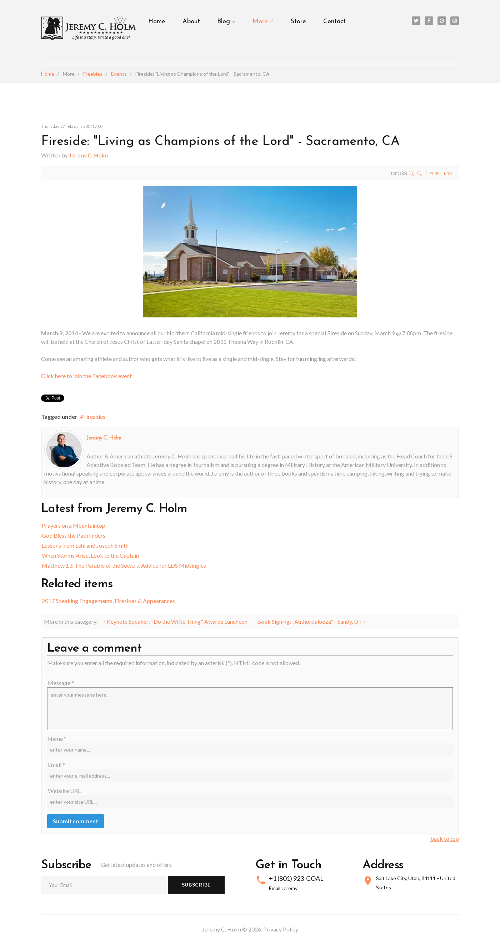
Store (298, 21)
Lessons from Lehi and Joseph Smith (85, 545)
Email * (56, 764)
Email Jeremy (283, 888)
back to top (444, 838)
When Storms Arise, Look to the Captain (90, 555)
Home (156, 21)
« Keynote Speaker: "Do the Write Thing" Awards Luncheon (175, 621)
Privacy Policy (280, 929)
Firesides (94, 416)
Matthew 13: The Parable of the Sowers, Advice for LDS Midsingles (124, 565)
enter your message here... (250, 708)
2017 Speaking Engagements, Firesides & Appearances (108, 600)
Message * (61, 682)
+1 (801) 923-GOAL (296, 878)
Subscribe (196, 885)
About (191, 21)
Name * (57, 738)
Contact (334, 21)
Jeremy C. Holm (88, 155)
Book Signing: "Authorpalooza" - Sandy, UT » (311, 621)
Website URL (64, 790)
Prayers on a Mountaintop (73, 525)
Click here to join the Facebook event (86, 375)
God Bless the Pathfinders (73, 535)
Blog (223, 21)
